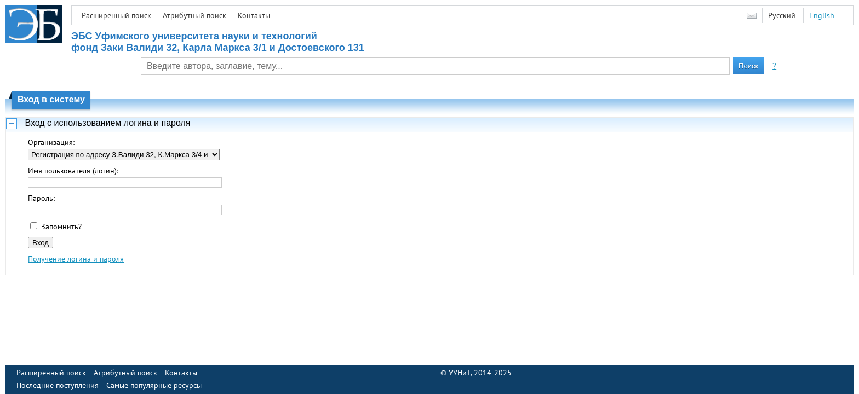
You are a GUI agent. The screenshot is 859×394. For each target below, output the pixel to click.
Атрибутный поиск (194, 15)
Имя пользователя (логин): (73, 171)
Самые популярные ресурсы (154, 385)
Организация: (51, 142)
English (821, 15)
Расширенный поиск (116, 15)
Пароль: (41, 198)
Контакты (254, 15)
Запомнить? (61, 226)
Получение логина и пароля (76, 259)
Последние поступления (57, 385)
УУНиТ (460, 373)
